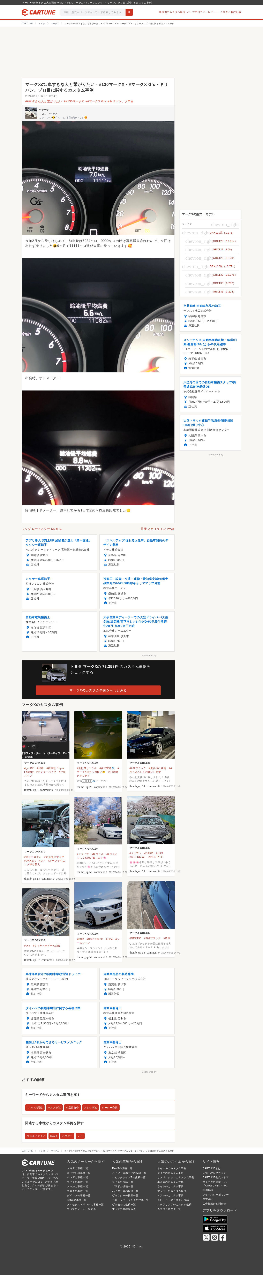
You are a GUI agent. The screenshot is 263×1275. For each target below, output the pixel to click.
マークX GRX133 (139, 848)
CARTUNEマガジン (214, 1172)
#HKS (159, 853)
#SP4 (109, 939)
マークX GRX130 (87, 762)
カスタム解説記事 (230, 12)
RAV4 (53, 1135)
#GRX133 (135, 938)
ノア (80, 1135)
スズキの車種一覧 (77, 1191)
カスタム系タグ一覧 (169, 1209)
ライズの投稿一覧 (122, 1182)
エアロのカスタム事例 (170, 1195)
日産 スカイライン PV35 (158, 528)
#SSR (80, 939)
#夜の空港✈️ (107, 768)
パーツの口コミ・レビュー (203, 12)
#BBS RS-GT (137, 857)
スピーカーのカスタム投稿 (173, 1200)
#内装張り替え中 (54, 857)
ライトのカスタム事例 (170, 1186)
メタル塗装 (90, 1107)
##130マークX (74, 101)
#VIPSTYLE (156, 857)
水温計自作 (72, 1107)
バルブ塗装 (54, 1107)
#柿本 (40, 768)
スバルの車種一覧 (77, 1186)
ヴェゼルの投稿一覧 (124, 1204)
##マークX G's (95, 101)
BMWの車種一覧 (77, 1200)
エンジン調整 (35, 1107)
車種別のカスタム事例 (172, 12)
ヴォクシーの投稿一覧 (125, 1195)
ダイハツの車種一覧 (79, 1195)
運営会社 (208, 1199)
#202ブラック (137, 768)
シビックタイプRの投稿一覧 (129, 1177)
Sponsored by (149, 655)
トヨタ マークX (48, 113)
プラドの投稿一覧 (122, 1186)
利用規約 (208, 1190)
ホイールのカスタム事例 (171, 1168)
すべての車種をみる (124, 1209)
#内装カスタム (33, 857)
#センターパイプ (46, 772)
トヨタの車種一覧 (77, 1168)
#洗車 (167, 938)
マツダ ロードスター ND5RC (42, 528)
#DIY (42, 860)
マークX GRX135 (34, 762)
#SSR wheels (95, 939)
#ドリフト (135, 853)
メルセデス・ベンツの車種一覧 (85, 1204)
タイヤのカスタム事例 (170, 1172)
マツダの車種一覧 (77, 1182)
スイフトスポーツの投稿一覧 (129, 1172)
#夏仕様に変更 (157, 768)
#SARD (148, 853)
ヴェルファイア (36, 1135)
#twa (27, 945)
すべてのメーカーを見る (81, 1209)
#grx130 (29, 768)
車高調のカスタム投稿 (170, 1182)
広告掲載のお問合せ (214, 1203)
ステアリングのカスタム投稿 (174, 1204)
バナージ (44, 109)
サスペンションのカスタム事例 (175, 1177)
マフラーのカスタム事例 (171, 1191)
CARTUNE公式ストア (216, 1177)
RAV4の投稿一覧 (122, 1168)
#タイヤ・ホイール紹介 (47, 945)
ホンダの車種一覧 (77, 1177)
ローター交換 (110, 1107)
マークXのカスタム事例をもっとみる (98, 690)
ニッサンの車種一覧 (79, 1172)
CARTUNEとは (212, 1168)
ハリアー (67, 1135)
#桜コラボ (98, 854)
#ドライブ (83, 854)
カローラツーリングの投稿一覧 (130, 1200)
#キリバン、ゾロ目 (121, 101)
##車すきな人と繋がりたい (43, 101)
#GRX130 (30, 860)
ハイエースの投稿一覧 (125, 1191)
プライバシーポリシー (216, 1194)
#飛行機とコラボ (87, 768)
